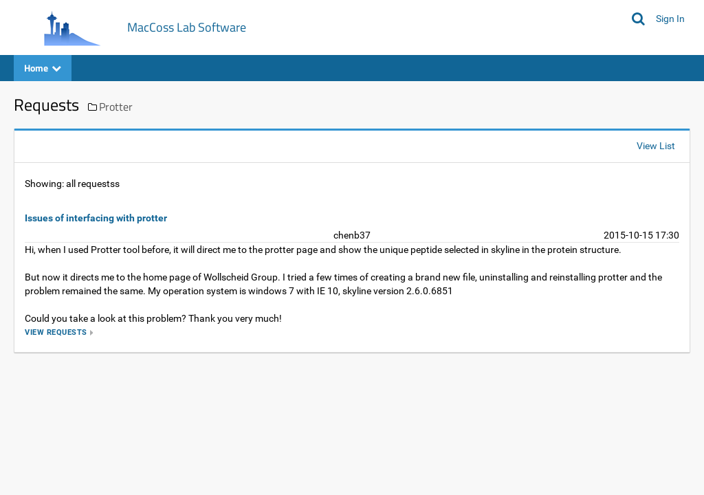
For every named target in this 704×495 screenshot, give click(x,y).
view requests (56, 332)
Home (42, 67)
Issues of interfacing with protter (96, 217)
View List (656, 145)
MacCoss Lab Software (186, 27)
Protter (116, 106)
